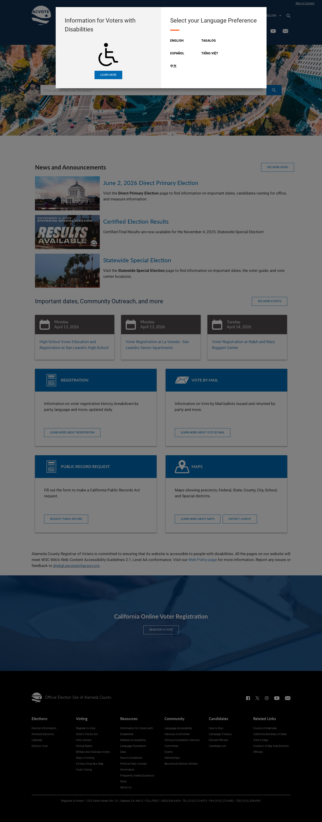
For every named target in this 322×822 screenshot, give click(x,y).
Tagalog (208, 40)
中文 (173, 66)
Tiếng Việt (209, 53)
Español (177, 53)
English (177, 40)
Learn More (108, 74)
